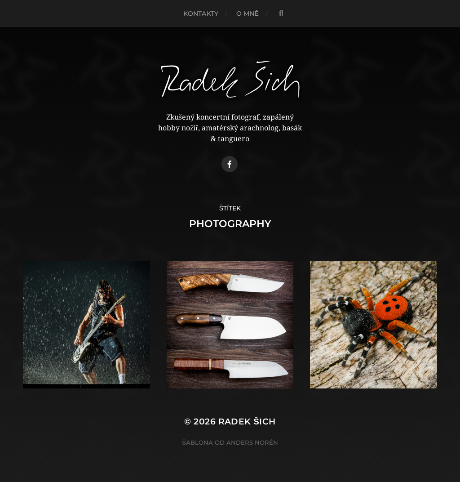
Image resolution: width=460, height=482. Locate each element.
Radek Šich (247, 421)
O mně (247, 13)
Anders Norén (252, 442)
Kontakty (200, 13)
